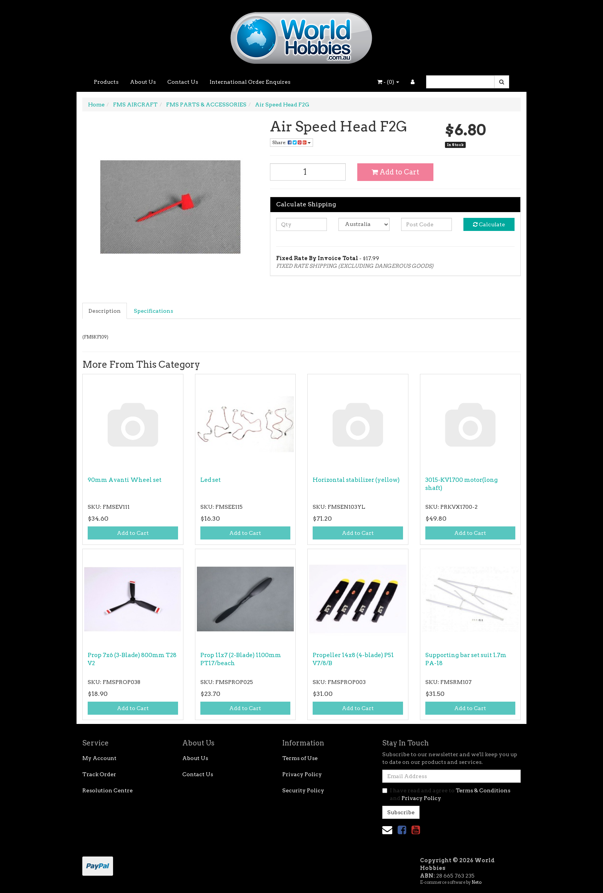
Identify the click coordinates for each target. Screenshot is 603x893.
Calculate (489, 224)
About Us (143, 82)
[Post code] (426, 224)
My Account (99, 758)
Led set (210, 479)
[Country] (364, 224)
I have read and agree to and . (446, 794)
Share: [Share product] (291, 142)
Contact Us (182, 82)
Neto (476, 882)
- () (388, 82)
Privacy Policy (302, 774)
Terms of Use (300, 758)
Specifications (153, 311)
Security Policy (303, 790)
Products (106, 82)
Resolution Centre (107, 790)
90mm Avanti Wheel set (125, 479)
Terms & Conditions (483, 790)
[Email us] (387, 830)
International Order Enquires (250, 82)
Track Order (99, 774)
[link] (402, 830)
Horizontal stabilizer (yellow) (356, 479)
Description (104, 311)
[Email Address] (451, 776)
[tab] (105, 311)
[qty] (301, 224)
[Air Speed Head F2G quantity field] (308, 172)
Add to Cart (395, 172)
